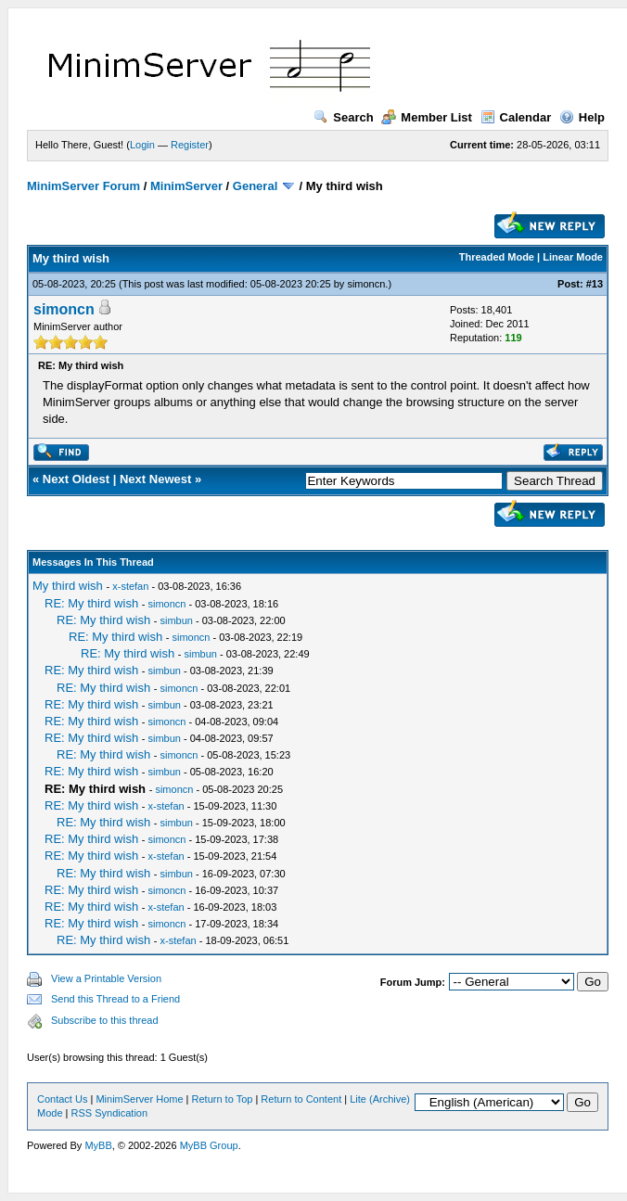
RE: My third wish (91, 603)
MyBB (97, 1145)
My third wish (67, 586)
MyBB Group (209, 1145)
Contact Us (62, 1099)
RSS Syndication (109, 1112)
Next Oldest (76, 479)
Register (190, 144)
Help (582, 117)
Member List (426, 117)
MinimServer (186, 186)
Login (142, 144)
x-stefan (130, 586)
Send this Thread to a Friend (115, 998)
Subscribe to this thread (105, 1020)
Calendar (516, 117)
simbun (176, 620)
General (255, 186)
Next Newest (155, 479)
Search (343, 117)
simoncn (366, 283)
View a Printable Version (106, 978)
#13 (594, 283)
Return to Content (301, 1099)
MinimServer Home (139, 1099)
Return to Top (222, 1099)
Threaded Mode (496, 256)
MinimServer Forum (83, 186)
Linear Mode (573, 256)
